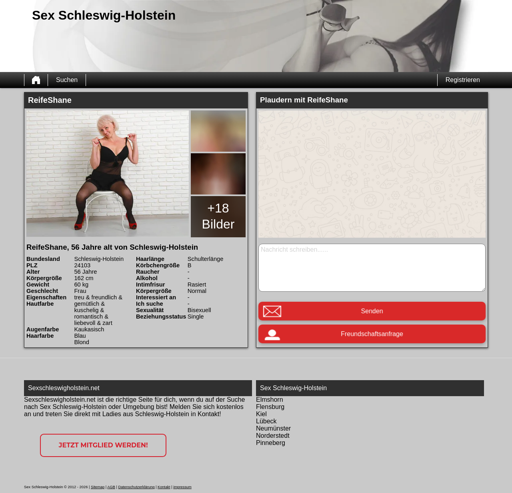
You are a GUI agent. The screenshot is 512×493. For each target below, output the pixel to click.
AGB (111, 487)
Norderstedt (273, 435)
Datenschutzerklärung (136, 487)
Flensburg (270, 406)
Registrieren (463, 79)
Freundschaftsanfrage (372, 334)
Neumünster (273, 428)
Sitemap (97, 487)
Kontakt (164, 487)
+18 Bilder (218, 216)
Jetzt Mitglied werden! (103, 445)
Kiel (261, 414)
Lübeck (266, 421)
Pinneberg (270, 442)
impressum (182, 487)
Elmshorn (269, 399)
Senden (372, 311)
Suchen (67, 79)
